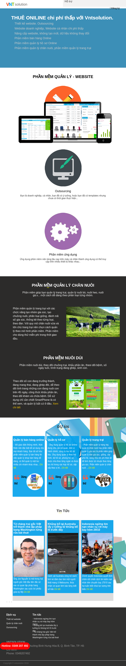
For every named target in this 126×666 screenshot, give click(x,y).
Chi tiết (65, 467)
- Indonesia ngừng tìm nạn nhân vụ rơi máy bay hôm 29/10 (44, 621)
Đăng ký (115, 8)
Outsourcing (63, 191)
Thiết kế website (13, 619)
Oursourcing (11, 627)
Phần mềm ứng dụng (63, 254)
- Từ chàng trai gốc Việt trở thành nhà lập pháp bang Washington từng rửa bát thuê (45, 635)
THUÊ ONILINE (28, 17)
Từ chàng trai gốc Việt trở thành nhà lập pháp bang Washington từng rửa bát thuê (27, 528)
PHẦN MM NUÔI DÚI (63, 358)
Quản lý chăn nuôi (14, 623)
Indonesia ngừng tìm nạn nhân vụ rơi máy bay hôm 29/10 (95, 527)
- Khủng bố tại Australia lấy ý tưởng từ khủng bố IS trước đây (45, 628)
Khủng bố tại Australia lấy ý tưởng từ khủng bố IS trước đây (63, 527)
